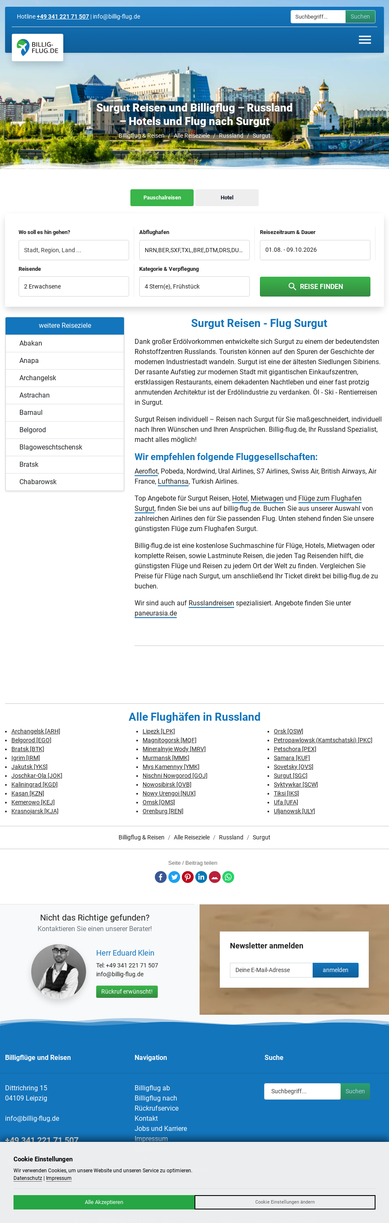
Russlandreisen (211, 603)
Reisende (30, 269)
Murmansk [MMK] (166, 758)
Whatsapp (228, 877)
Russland (231, 135)
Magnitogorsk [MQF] (170, 740)
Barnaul (31, 413)
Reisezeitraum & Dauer (288, 232)
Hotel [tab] (227, 197)
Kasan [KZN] (27, 793)
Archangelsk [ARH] (35, 731)
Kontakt (146, 1118)
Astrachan (34, 395)
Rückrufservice (156, 1108)
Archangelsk (37, 378)
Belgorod (32, 430)
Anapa (29, 361)
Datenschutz (28, 1178)
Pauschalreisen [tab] (162, 197)
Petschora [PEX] (295, 749)
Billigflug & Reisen (142, 135)
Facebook (161, 877)
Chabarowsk (38, 482)
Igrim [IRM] (25, 758)
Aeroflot (146, 471)
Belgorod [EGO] (31, 740)
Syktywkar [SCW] (296, 784)
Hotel (240, 498)
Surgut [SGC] (291, 775)
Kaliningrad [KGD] (34, 784)
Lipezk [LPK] (159, 731)
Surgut (261, 135)
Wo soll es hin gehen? (44, 232)
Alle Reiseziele (192, 135)
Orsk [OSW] (288, 731)
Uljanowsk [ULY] (294, 811)
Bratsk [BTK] (27, 749)
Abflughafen (154, 232)
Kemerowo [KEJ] (33, 802)
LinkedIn (201, 877)
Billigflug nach (156, 1098)
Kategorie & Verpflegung (169, 269)
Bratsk (28, 464)
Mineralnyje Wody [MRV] (174, 749)
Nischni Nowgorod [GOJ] (175, 775)
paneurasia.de (156, 613)
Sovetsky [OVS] (293, 766)
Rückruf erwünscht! (127, 991)
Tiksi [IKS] (286, 793)
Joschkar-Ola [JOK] (36, 775)
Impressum (151, 1139)
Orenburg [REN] (163, 811)
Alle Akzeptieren (104, 1202)
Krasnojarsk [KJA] (35, 811)
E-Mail (215, 877)
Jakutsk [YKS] (29, 766)
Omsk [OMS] (159, 802)
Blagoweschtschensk (50, 447)
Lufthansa (173, 481)
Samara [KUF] (292, 758)
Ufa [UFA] (286, 802)
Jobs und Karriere (161, 1129)
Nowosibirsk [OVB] (167, 784)
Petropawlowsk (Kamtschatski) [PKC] (323, 740)
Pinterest (188, 877)
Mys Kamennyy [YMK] (171, 766)
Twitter (174, 877)
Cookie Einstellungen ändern (285, 1202)
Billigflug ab (152, 1088)
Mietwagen (267, 498)
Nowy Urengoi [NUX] (169, 793)
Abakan (30, 343)
